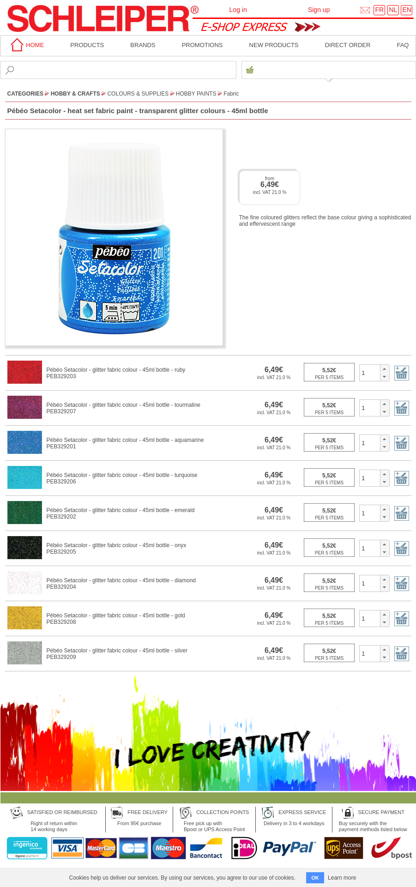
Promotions (202, 45)
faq (403, 45)
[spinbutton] (370, 373)
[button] (384, 369)
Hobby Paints (196, 94)
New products (274, 45)
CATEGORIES (25, 94)
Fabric (231, 94)
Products (87, 45)
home (25, 45)
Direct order (348, 45)
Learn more (342, 878)
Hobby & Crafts (75, 94)
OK (315, 878)
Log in (238, 9)
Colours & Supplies (138, 94)
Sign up (319, 9)
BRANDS (142, 45)
